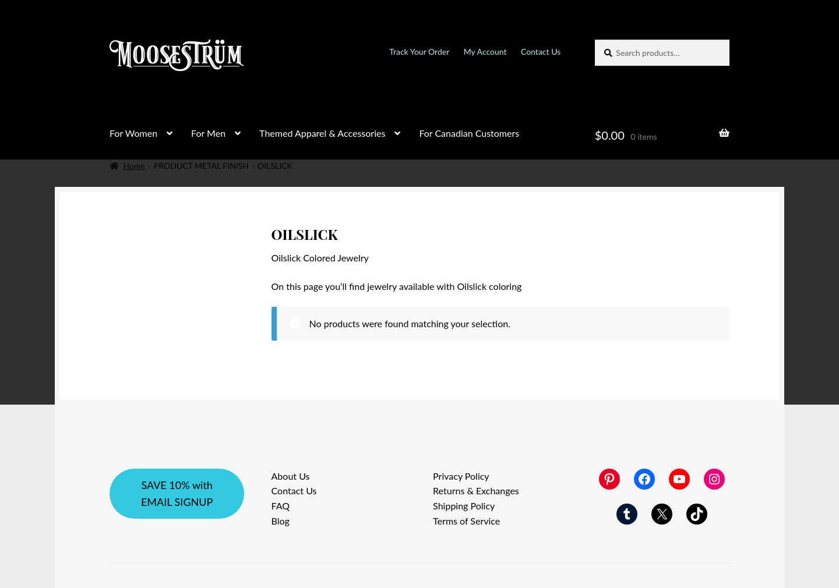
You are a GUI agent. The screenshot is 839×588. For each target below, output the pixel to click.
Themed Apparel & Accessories (322, 133)
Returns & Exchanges (476, 490)
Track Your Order (419, 51)
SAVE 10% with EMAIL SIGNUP (177, 493)
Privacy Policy (461, 475)
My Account (485, 51)
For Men (208, 133)
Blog (281, 520)
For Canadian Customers (469, 133)
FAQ (281, 505)
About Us (291, 475)
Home (134, 166)
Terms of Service (466, 520)
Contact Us (540, 51)
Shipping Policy (464, 505)
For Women (133, 133)
